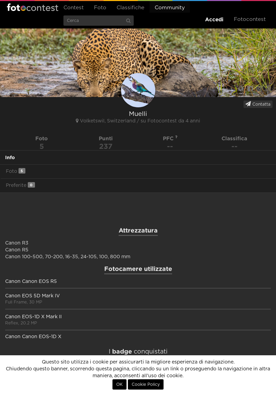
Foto (100, 7)
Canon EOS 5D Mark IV (32, 296)
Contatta (258, 104)
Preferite (20, 185)
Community (170, 7)
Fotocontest (32, 7)
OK (119, 384)
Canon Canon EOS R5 (31, 281)
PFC (170, 138)
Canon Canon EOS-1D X (33, 336)
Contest (73, 7)
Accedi (214, 19)
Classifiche (130, 7)
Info (10, 157)
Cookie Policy (146, 384)
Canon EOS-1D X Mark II (33, 316)
